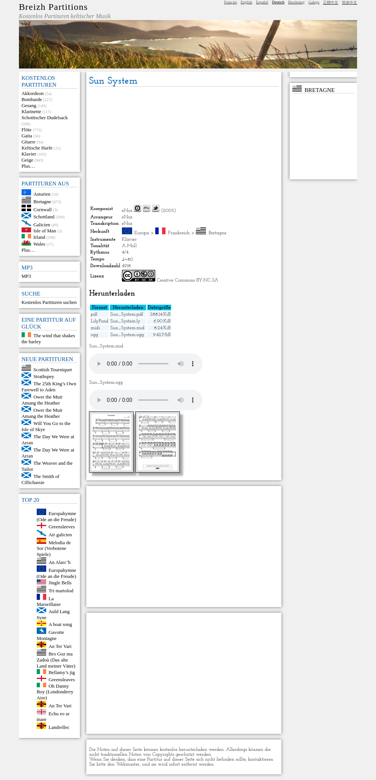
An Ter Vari (60, 646)
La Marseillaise (49, 601)
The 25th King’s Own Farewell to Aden (49, 386)
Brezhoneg (296, 2)
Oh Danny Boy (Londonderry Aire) (55, 692)
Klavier (29, 154)
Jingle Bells (60, 582)
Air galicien (60, 534)
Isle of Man (44, 231)
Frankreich (179, 232)
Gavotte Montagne (50, 635)
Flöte (27, 129)
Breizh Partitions (53, 7)
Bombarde (32, 99)
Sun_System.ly (125, 321)
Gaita (27, 136)
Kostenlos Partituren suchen (49, 302)
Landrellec (59, 727)
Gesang (29, 105)
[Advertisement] (184, 145)
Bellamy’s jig (61, 672)
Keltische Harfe (37, 148)
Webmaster (128, 764)
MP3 (26, 276)
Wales (39, 244)
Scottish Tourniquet (52, 369)
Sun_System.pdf (126, 314)
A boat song (60, 624)
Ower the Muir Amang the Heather (42, 400)
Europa (141, 232)
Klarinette (31, 111)
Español (262, 2)
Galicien (41, 224)
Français (230, 2)
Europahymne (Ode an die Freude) (56, 516)
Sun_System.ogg (127, 334)
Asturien (41, 193)
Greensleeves (61, 526)
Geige (27, 160)
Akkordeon (33, 93)
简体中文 (349, 2)
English (247, 2)
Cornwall (42, 209)
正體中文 (330, 2)
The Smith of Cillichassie (40, 479)
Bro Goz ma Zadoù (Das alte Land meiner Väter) (56, 660)
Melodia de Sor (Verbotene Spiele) (54, 548)
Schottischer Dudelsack (45, 117)
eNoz (127, 210)
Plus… (28, 166)
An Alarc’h (59, 562)
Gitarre (29, 142)
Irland (39, 237)
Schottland (44, 217)
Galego (313, 2)
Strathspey (43, 376)
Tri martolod (60, 590)
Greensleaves (61, 679)
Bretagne (42, 201)
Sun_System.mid (127, 327)
